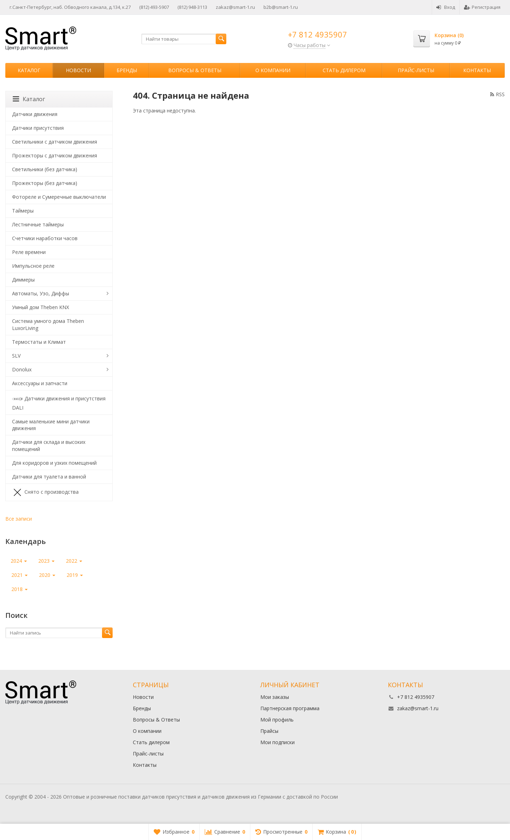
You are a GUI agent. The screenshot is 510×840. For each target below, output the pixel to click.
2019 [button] (75, 575)
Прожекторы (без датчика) (44, 183)
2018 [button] (19, 589)
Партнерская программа (289, 708)
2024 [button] (19, 560)
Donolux (22, 369)
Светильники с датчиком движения (54, 141)
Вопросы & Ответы (194, 70)
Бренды (127, 70)
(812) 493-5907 (154, 7)
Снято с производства (45, 492)
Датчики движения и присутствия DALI (59, 402)
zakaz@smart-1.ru (235, 7)
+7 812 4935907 (317, 34)
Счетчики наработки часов (45, 238)
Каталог (29, 70)
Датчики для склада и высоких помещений (48, 445)
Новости (78, 70)
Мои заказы (274, 697)
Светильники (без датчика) (44, 169)
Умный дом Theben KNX (40, 307)
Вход (445, 7)
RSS (497, 94)
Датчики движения (34, 114)
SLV (16, 355)
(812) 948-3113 (192, 7)
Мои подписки (277, 742)
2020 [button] (47, 575)
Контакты (477, 70)
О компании (272, 70)
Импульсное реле (33, 265)
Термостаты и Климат (39, 341)
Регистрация (482, 7)
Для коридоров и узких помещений (54, 462)
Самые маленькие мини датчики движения (51, 425)
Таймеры (23, 210)
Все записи (18, 518)
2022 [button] (74, 560)
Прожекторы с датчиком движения (54, 155)
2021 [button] (19, 575)
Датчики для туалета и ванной (49, 476)
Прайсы (269, 731)
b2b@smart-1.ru (281, 7)
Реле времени (29, 252)
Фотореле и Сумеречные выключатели (59, 196)
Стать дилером (344, 70)
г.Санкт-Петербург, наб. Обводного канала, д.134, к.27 (70, 7)
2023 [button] (46, 560)
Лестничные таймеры (38, 224)
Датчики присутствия (38, 127)
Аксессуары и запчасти (39, 383)
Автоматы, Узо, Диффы (40, 293)
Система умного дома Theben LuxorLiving (48, 324)
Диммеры (23, 279)
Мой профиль (277, 719)
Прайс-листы (416, 70)
